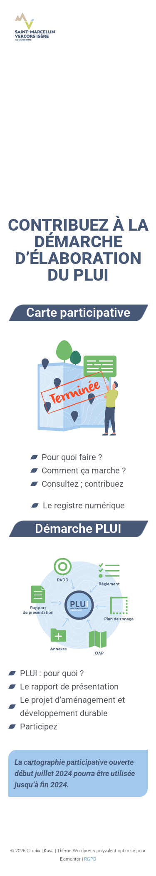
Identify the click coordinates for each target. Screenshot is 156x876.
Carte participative (78, 312)
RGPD (90, 859)
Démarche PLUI (78, 528)
